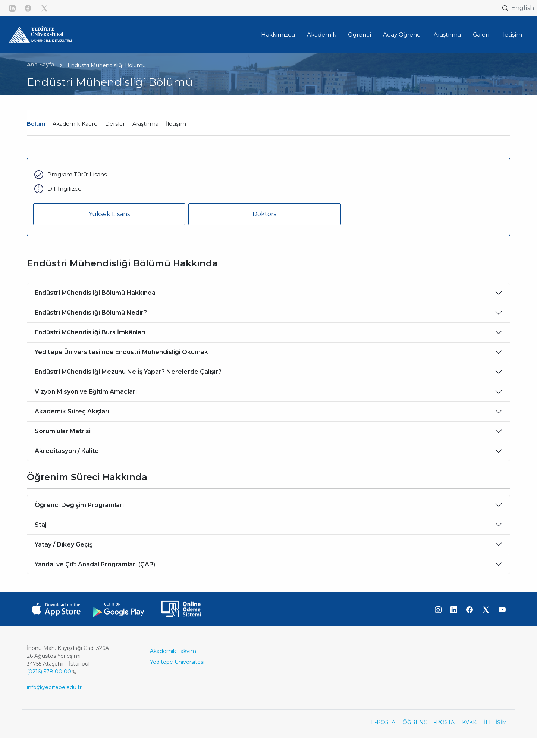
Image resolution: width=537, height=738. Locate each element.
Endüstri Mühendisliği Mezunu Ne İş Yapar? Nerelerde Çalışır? (128, 371)
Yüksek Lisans (109, 214)
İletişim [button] (511, 34)
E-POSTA (383, 722)
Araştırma (145, 124)
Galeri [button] (481, 34)
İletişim (176, 124)
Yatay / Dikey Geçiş (63, 544)
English (522, 8)
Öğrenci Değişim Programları (79, 505)
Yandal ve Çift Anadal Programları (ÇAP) (95, 564)
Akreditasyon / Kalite (67, 450)
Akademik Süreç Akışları (72, 411)
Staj (41, 524)
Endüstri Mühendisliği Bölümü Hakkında (95, 292)
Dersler (115, 124)
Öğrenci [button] (359, 34)
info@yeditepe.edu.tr (54, 687)
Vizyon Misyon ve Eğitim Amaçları (86, 391)
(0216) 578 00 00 (51, 671)
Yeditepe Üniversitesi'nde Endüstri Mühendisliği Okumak (121, 352)
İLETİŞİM (495, 722)
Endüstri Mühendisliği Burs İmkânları (90, 332)
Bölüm (36, 124)
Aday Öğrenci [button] (402, 34)
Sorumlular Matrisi (63, 431)
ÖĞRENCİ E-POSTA (429, 722)
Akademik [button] (321, 34)
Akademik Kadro (75, 124)
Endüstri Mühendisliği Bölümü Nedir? (91, 312)
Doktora (264, 214)
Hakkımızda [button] (278, 34)
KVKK (469, 722)
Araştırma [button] (447, 34)
